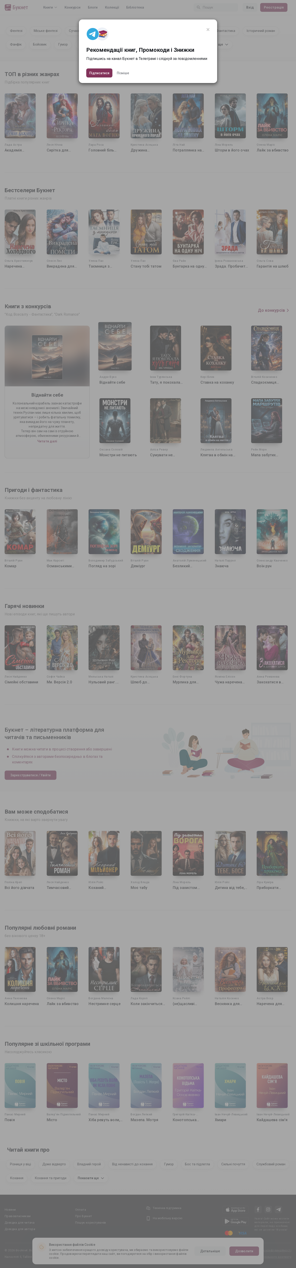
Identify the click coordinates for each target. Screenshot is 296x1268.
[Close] (208, 29)
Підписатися (99, 73)
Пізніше (123, 73)
